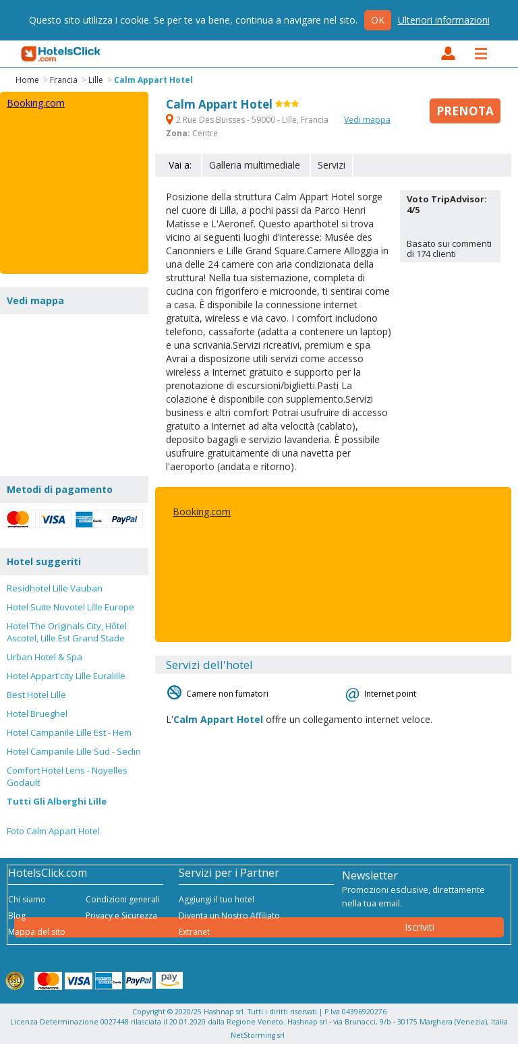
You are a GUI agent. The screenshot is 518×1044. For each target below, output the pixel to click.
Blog (17, 915)
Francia (64, 80)
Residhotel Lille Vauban (55, 588)
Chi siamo (27, 899)
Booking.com (202, 511)
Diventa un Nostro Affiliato (229, 915)
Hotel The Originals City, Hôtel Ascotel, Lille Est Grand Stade (67, 632)
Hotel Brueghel (37, 713)
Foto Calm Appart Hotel (53, 831)
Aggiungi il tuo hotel (216, 899)
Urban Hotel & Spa (44, 657)
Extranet (194, 931)
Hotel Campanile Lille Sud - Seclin (74, 751)
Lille (95, 80)
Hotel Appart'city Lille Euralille (66, 676)
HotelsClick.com (61, 54)
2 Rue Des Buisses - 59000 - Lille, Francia (248, 119)
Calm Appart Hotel (153, 80)
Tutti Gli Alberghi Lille (57, 801)
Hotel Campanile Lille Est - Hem (69, 732)
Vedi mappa (367, 119)
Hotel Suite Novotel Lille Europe (70, 607)
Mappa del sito (36, 931)
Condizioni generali (123, 899)
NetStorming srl (258, 1035)
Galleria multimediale (254, 164)
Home (27, 80)
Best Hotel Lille (36, 695)
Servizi (331, 164)
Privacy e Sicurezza (121, 915)
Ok (377, 19)
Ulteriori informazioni (444, 19)
